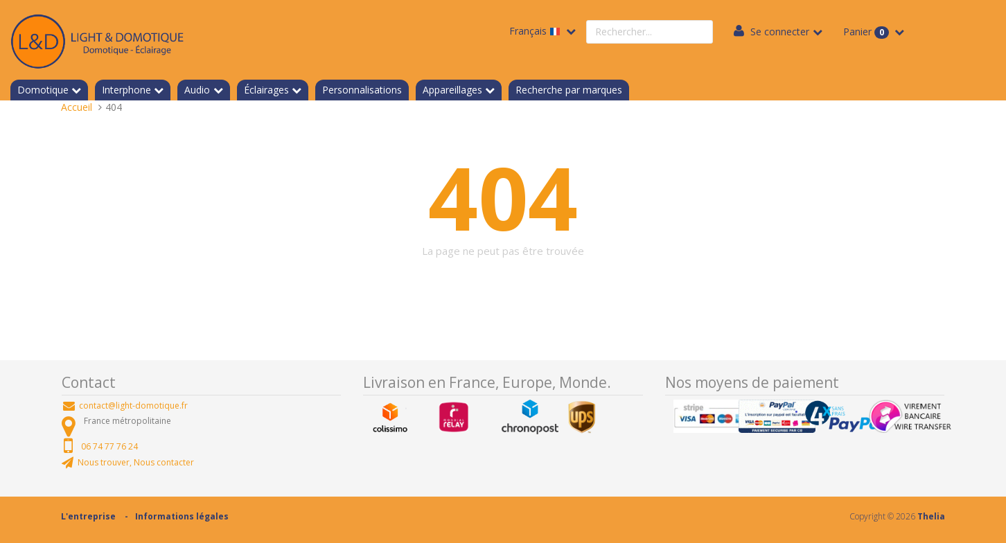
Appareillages (452, 89)
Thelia (931, 516)
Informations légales (182, 516)
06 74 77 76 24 (109, 446)
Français (536, 30)
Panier (867, 32)
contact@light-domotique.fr (133, 405)
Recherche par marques (568, 89)
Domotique (43, 89)
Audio (197, 89)
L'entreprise (88, 516)
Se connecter (779, 31)
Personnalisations (362, 89)
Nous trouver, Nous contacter (136, 462)
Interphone (126, 89)
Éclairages (266, 89)
